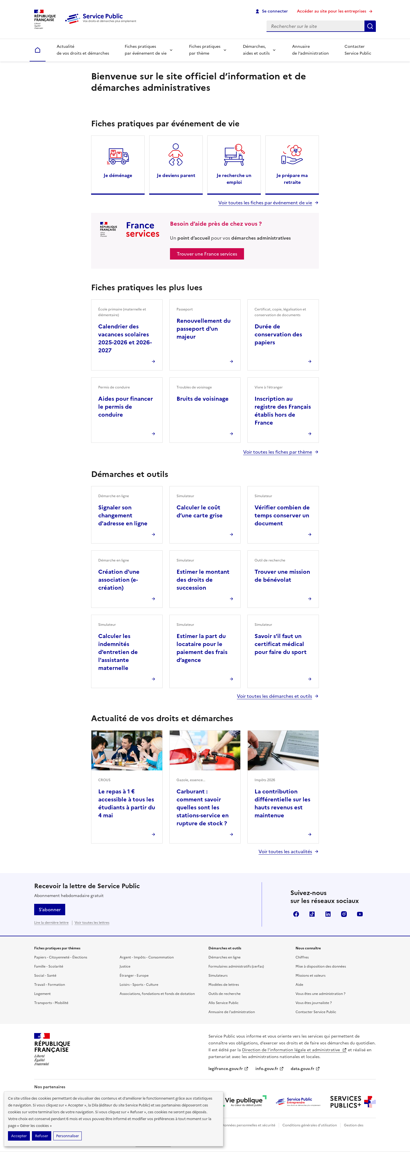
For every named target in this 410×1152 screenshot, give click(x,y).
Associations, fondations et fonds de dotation (157, 993)
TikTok (312, 914)
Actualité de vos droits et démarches (83, 50)
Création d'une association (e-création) (119, 579)
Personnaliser (67, 1136)
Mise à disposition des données (321, 966)
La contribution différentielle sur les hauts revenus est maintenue (282, 803)
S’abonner (50, 909)
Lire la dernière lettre (51, 922)
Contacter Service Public (358, 50)
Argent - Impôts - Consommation (147, 957)
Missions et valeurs (310, 975)
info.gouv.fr (269, 1069)
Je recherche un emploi (234, 179)
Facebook (296, 914)
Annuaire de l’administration (310, 50)
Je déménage (118, 175)
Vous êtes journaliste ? (314, 1002)
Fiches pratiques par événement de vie (146, 50)
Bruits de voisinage (203, 398)
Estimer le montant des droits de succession (203, 579)
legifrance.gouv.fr (228, 1069)
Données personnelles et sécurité (248, 1125)
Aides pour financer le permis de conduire (125, 406)
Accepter (19, 1136)
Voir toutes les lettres (92, 922)
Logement (42, 993)
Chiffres (302, 957)
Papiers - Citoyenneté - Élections (60, 957)
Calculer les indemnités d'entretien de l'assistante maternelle (118, 652)
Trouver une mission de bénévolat (282, 575)
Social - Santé (45, 975)
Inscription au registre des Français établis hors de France (283, 410)
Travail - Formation (49, 984)
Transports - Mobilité (51, 1002)
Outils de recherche (224, 993)
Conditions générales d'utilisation (309, 1125)
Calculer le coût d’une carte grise (200, 511)
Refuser (41, 1136)
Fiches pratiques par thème (204, 50)
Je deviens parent (176, 175)
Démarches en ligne (224, 957)
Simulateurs (217, 975)
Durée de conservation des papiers (278, 334)
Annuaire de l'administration (231, 1012)
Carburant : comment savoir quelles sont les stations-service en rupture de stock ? (203, 807)
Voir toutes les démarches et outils (274, 696)
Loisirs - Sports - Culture (139, 984)
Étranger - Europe (134, 975)
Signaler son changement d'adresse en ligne (122, 515)
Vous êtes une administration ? (320, 993)
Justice (125, 966)
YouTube (360, 914)
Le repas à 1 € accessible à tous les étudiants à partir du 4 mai (126, 803)
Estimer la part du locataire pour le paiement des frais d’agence (202, 648)
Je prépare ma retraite (292, 179)
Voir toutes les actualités (285, 851)
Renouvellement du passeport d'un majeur (204, 328)
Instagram (344, 914)
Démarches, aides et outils (256, 50)
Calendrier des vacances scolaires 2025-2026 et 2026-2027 (125, 338)
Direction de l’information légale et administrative (294, 1050)
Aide (299, 984)
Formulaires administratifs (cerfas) (236, 966)
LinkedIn (328, 914)
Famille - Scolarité (48, 966)
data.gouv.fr (305, 1069)
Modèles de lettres (223, 984)
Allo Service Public (223, 1002)
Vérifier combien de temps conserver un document (282, 515)
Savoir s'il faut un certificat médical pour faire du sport (281, 644)
